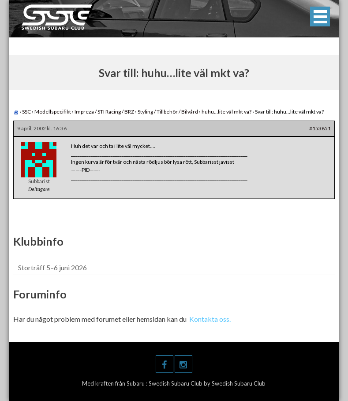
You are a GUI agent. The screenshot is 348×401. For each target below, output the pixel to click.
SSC (26, 111)
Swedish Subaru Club (176, 383)
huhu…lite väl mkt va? (226, 111)
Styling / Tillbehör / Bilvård (168, 111)
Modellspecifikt (52, 111)
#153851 (320, 128)
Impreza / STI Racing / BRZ (104, 111)
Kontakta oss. (210, 319)
